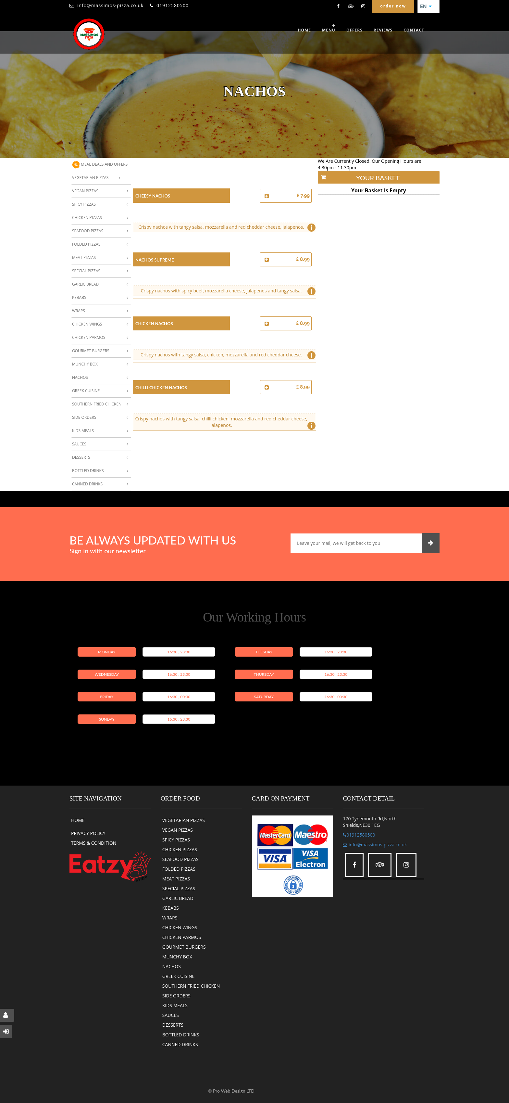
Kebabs (79, 297)
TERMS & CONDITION (93, 843)
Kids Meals (83, 430)
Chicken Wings (87, 324)
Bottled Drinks (88, 470)
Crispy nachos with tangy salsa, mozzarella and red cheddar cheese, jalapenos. (225, 227)
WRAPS (170, 918)
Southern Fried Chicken (96, 404)
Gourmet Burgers (90, 350)
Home (304, 30)
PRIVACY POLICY (88, 833)
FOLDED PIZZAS (178, 869)
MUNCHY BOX (177, 957)
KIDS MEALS (175, 1005)
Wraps (78, 311)
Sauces (79, 444)
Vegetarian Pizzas (90, 177)
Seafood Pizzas (87, 231)
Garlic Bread (85, 284)
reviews (383, 30)
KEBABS (170, 908)
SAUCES (170, 1015)
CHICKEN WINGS (179, 927)
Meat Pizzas (84, 257)
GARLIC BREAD (177, 898)
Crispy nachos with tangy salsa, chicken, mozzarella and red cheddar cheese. (227, 355)
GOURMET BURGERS (184, 947)
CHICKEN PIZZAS (179, 849)
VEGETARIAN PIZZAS (183, 820)
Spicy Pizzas (84, 204)
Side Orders (84, 417)
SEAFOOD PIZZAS (180, 859)
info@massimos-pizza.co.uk (110, 5)
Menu (328, 30)
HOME (78, 820)
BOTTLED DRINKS (180, 1035)
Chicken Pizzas (87, 217)
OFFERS (354, 30)
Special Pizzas (86, 271)
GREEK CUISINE (178, 976)
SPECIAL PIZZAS (178, 888)
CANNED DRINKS (180, 1044)
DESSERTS (172, 1025)
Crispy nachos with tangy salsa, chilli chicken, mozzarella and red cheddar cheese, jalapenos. (223, 423)
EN (426, 6)
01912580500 (172, 5)
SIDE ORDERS (176, 996)
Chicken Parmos (88, 337)
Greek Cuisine (86, 390)
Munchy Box (85, 364)
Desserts (81, 457)
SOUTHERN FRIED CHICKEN (191, 986)
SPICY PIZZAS (176, 840)
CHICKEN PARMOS (181, 937)
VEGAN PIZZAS (177, 830)
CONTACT (413, 30)
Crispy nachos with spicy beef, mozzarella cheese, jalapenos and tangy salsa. (226, 291)
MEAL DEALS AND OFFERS (100, 165)
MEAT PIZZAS (176, 879)
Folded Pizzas (86, 244)
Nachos (80, 377)
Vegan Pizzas (85, 191)
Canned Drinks (87, 484)
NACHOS (171, 966)
